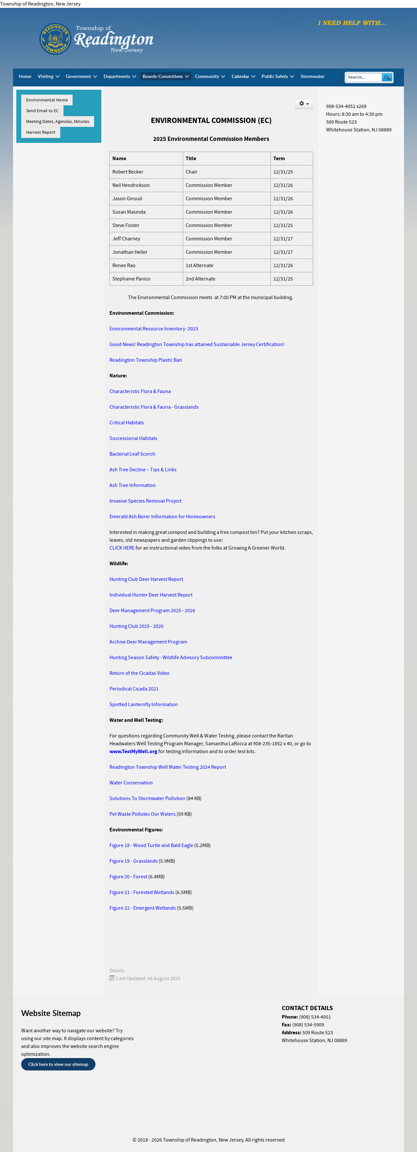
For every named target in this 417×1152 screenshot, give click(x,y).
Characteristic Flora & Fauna (140, 391)
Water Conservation (131, 783)
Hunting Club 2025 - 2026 (137, 626)
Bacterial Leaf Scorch (132, 454)
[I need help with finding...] (352, 22)
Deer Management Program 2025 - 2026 (152, 611)
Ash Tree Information (132, 485)
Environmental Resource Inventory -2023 (153, 329)
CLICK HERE (122, 548)
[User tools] (304, 104)
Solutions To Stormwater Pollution (147, 798)
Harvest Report (40, 132)
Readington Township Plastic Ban (145, 360)
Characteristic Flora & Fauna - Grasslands (154, 407)
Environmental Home (47, 100)
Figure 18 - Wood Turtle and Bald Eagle (151, 845)
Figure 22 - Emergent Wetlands (142, 908)
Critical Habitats (126, 423)
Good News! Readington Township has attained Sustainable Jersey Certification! (197, 344)
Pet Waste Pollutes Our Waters (142, 814)
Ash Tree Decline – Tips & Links (143, 470)
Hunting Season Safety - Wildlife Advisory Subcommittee (170, 657)
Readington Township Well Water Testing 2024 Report (167, 767)
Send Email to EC (42, 111)
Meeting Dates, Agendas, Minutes (57, 121)
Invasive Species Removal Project (145, 501)
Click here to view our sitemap (58, 1064)
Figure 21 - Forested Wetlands (141, 892)
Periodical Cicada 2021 (134, 689)
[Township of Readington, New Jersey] (114, 38)
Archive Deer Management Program (148, 642)
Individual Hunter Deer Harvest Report (151, 595)
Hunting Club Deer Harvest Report (146, 579)
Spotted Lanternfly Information (143, 704)
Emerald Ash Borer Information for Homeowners (162, 517)
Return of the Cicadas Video (139, 673)
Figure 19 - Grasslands (133, 861)
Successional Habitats (133, 438)
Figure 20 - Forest (128, 877)
